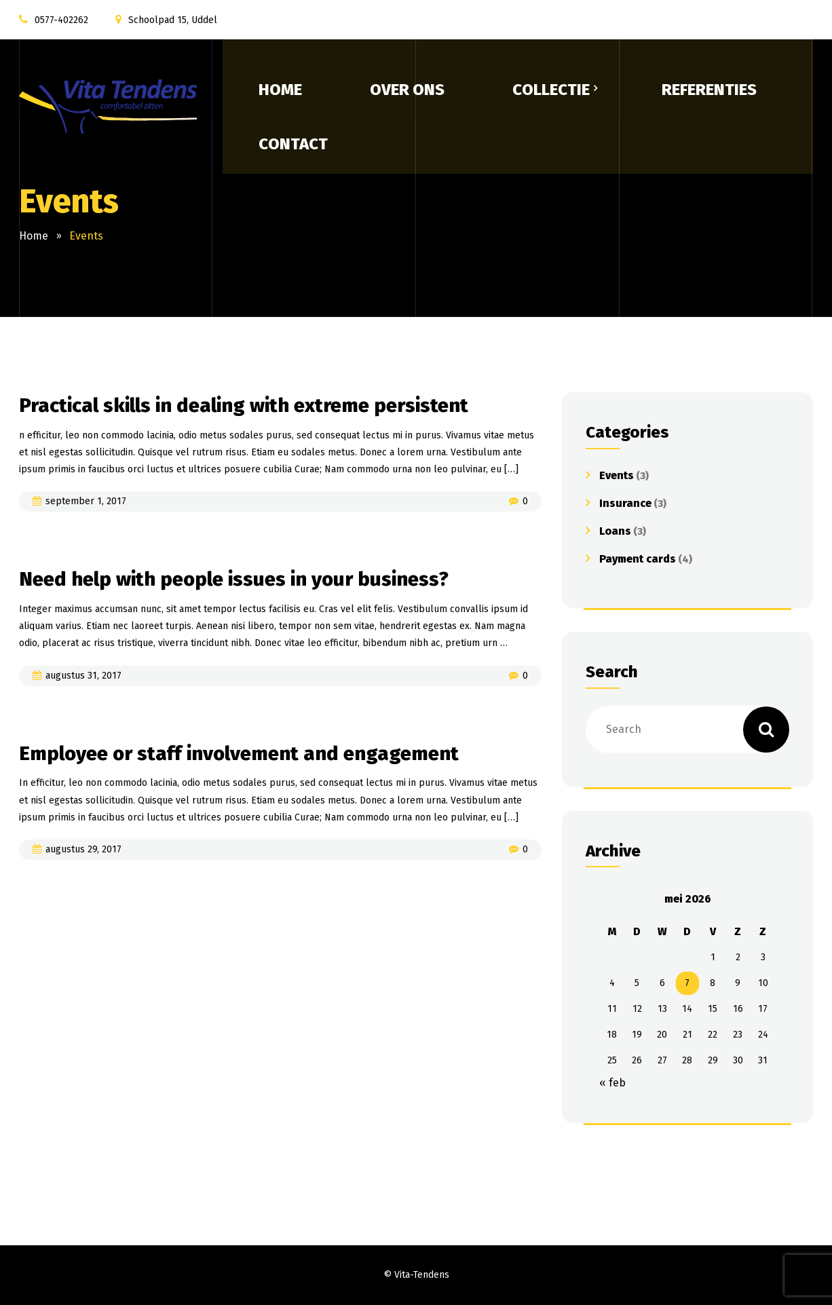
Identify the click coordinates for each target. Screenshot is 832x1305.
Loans (615, 531)
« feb (612, 1082)
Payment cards (637, 558)
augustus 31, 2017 (83, 677)
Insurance (625, 503)
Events (616, 475)
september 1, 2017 (85, 502)
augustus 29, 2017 (83, 852)
